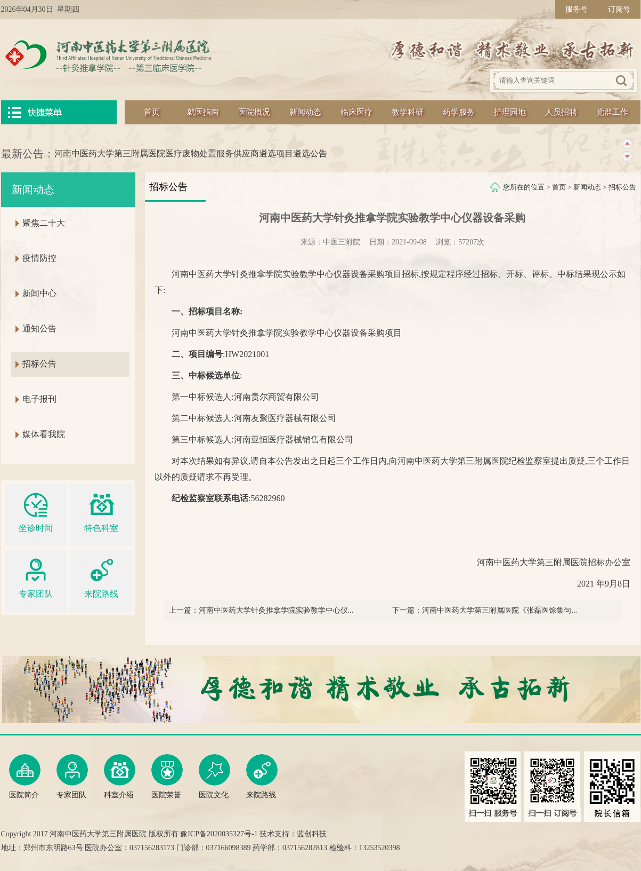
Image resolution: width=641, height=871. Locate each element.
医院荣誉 (167, 776)
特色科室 (101, 511)
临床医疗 (356, 112)
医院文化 (214, 776)
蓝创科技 (312, 834)
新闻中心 (39, 293)
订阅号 (619, 9)
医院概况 (254, 112)
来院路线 (101, 576)
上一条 (626, 143)
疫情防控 (39, 258)
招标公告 (622, 187)
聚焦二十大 (43, 222)
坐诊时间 (36, 511)
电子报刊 (39, 398)
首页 (152, 112)
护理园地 (510, 112)
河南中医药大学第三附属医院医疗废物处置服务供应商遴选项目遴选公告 (190, 153)
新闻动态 (305, 112)
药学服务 (459, 112)
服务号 (576, 9)
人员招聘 (561, 112)
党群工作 (612, 112)
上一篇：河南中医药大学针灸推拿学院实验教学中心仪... (261, 610)
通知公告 (39, 328)
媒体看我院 (43, 434)
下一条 (626, 156)
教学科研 (408, 112)
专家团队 (36, 576)
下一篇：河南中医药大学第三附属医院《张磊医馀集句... (484, 610)
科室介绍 (119, 776)
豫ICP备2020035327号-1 (218, 834)
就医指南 (203, 112)
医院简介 (24, 776)
